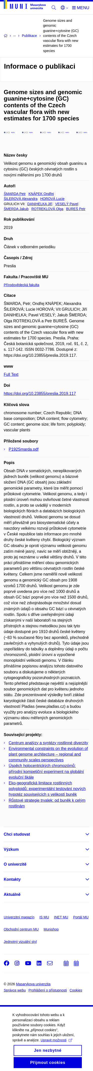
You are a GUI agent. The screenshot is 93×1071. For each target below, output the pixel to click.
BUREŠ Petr (76, 209)
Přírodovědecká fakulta (21, 285)
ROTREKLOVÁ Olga (47, 209)
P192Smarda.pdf (23, 449)
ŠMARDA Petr (15, 194)
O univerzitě (15, 864)
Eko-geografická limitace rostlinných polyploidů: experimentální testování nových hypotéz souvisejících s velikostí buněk (47, 788)
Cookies (76, 990)
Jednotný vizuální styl (20, 942)
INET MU (61, 917)
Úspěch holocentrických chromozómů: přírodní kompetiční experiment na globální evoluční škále (46, 771)
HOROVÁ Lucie (52, 199)
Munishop (51, 929)
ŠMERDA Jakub (16, 209)
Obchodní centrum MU (21, 929)
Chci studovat (17, 834)
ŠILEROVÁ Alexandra (20, 199)
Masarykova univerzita (33, 984)
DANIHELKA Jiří (39, 204)
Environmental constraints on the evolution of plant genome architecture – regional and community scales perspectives (48, 754)
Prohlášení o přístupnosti (48, 990)
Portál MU (81, 917)
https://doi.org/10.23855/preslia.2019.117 (40, 393)
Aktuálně (12, 894)
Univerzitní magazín (19, 917)
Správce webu (15, 990)
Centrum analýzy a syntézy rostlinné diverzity (48, 743)
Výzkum (11, 849)
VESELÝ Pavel (66, 204)
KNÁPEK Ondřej (41, 194)
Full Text (11, 374)
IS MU (44, 917)
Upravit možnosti (56, 1058)
